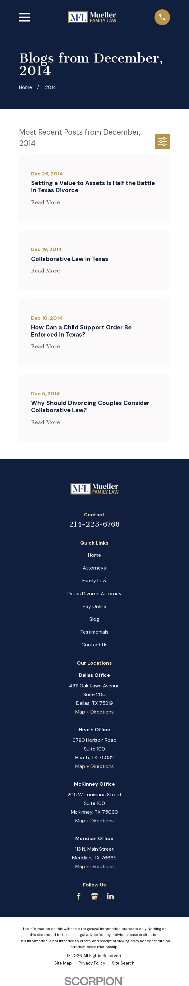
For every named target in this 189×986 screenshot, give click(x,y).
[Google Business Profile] (94, 896)
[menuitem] (63, 963)
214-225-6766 (94, 524)
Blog (94, 619)
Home (94, 555)
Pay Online (94, 606)
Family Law (94, 580)
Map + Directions (94, 712)
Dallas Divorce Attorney (94, 593)
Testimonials (94, 632)
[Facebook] (78, 896)
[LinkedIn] (110, 896)
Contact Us (94, 644)
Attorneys (94, 568)
